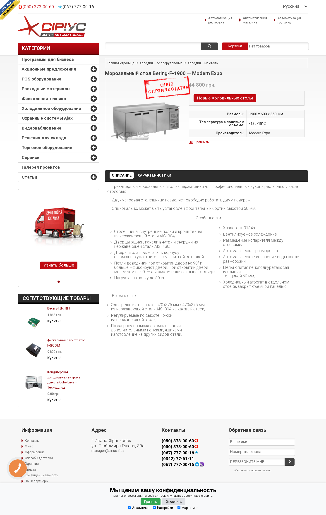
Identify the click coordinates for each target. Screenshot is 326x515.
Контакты (32, 440)
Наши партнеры (36, 481)
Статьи (29, 177)
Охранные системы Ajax (47, 118)
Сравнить (201, 142)
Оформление (35, 452)
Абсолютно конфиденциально (252, 470)
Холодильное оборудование (51, 108)
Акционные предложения (49, 69)
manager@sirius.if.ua (107, 451)
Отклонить (174, 501)
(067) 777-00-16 (78, 6)
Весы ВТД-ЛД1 (58, 308)
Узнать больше (58, 265)
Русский (291, 6)
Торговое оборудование (47, 147)
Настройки (163, 507)
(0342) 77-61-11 (178, 458)
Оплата (30, 469)
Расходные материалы (46, 88)
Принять (150, 501)
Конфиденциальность (41, 475)
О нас (29, 446)
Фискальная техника (44, 98)
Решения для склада (44, 137)
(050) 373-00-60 (38, 6)
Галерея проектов (41, 167)
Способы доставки (39, 458)
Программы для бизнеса (48, 59)
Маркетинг (187, 507)
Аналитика (138, 507)
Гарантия (32, 463)
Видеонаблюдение (41, 128)
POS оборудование (41, 79)
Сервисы (31, 157)
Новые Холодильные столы (225, 98)
